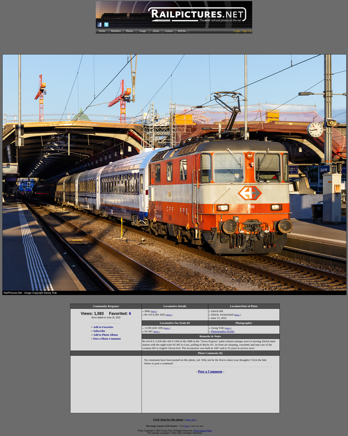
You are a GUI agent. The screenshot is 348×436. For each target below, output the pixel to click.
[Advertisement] (174, 44)
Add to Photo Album (105, 334)
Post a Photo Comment (107, 338)
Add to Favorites (103, 327)
